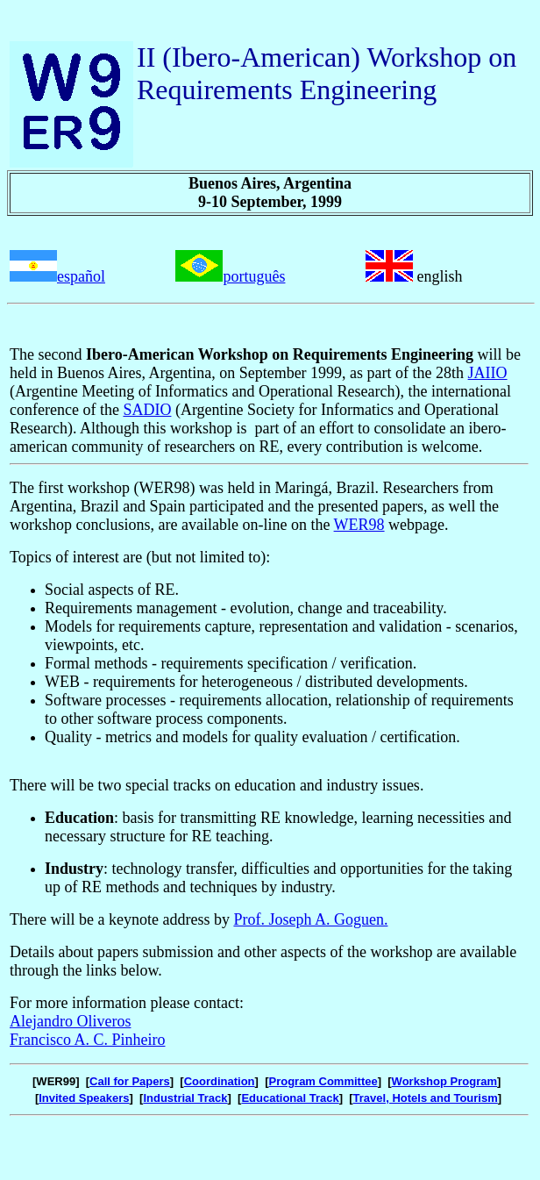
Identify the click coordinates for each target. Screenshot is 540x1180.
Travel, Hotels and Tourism (425, 1098)
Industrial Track (185, 1098)
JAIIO (488, 373)
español (81, 276)
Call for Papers (129, 1081)
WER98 (359, 524)
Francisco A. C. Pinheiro (88, 1039)
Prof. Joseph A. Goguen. (310, 919)
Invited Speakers (84, 1098)
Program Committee (322, 1081)
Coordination (219, 1081)
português (254, 276)
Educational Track (289, 1098)
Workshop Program (444, 1081)
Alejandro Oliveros (70, 1021)
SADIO (147, 409)
